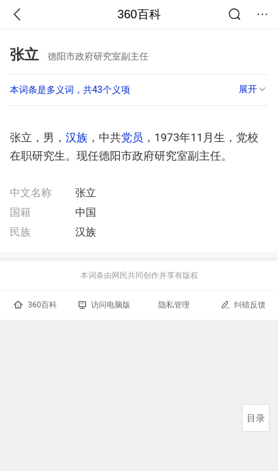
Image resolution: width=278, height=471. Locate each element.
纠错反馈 (243, 304)
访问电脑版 (104, 304)
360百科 (138, 14)
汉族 (76, 137)
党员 (132, 137)
